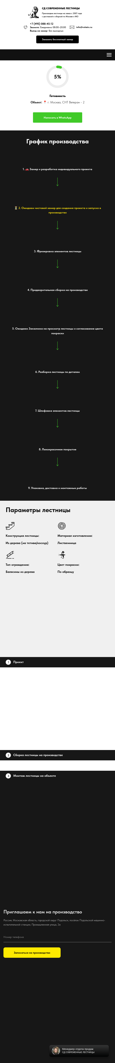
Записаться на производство (32, 952)
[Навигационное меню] (109, 55)
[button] (57, 39)
